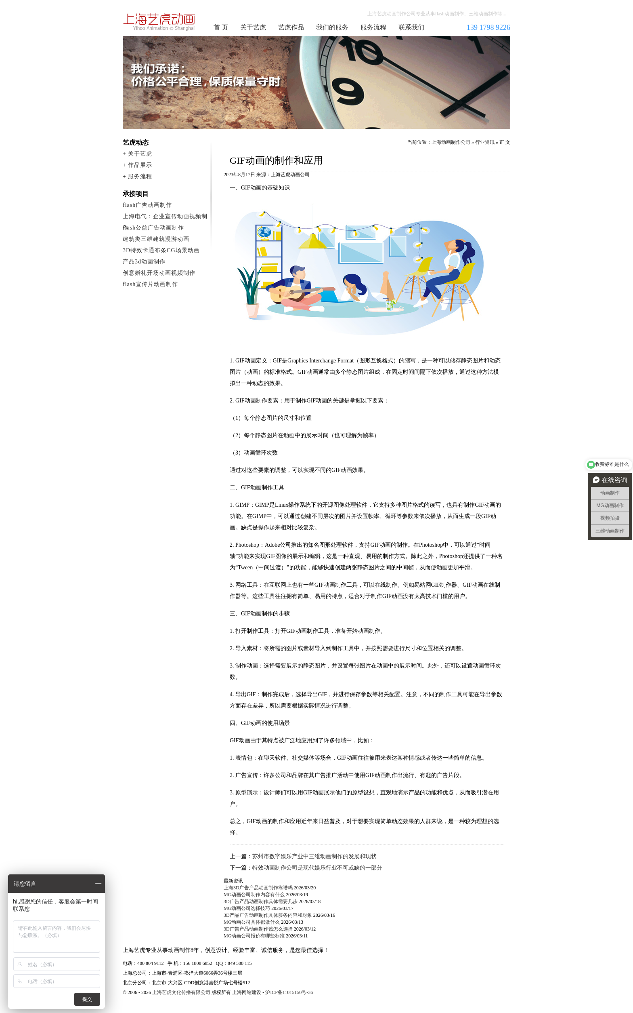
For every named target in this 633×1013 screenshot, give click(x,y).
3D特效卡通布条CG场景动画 (161, 250)
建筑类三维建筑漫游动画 (156, 239)
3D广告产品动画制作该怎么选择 (258, 929)
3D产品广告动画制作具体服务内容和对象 (268, 915)
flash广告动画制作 (147, 205)
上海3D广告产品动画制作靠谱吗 (258, 888)
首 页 (221, 27)
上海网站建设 (246, 992)
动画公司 (300, 174)
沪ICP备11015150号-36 (289, 992)
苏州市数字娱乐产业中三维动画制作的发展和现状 (314, 856)
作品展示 (140, 165)
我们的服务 (332, 27)
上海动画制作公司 (159, 22)
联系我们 (411, 27)
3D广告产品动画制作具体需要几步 (261, 901)
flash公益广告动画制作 (153, 228)
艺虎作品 (291, 27)
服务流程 (373, 27)
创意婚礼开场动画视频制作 (159, 273)
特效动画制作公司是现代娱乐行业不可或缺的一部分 (317, 868)
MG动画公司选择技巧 (247, 908)
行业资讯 (485, 142)
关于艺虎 (253, 27)
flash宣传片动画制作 (150, 284)
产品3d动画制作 (144, 262)
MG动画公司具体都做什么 (252, 922)
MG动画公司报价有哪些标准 (254, 936)
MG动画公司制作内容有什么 (254, 894)
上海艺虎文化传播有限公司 (181, 992)
